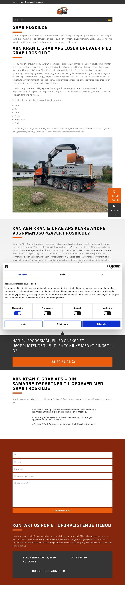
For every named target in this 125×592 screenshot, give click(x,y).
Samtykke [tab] (22, 274)
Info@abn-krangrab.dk (49, 570)
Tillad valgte (62, 324)
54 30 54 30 (61, 361)
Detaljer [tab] (62, 274)
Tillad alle (101, 324)
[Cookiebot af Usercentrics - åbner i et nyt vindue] (108, 267)
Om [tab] (102, 274)
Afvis (23, 324)
